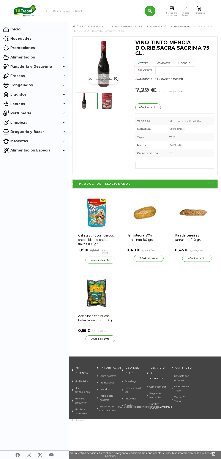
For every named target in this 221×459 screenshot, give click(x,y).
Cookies (129, 405)
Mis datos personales (81, 411)
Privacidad (131, 398)
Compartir (162, 63)
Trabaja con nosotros (106, 397)
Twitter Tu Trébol (180, 399)
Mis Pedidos (81, 381)
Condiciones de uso (133, 390)
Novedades (105, 389)
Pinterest (145, 70)
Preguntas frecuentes (155, 395)
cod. (138, 79)
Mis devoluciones (82, 390)
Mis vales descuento (81, 400)
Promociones (106, 382)
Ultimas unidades (121, 26)
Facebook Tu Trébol (181, 388)
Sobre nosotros (107, 375)
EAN (157, 79)
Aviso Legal (131, 381)
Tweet (143, 63)
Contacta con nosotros (181, 378)
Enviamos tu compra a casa (107, 408)
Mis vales (80, 419)
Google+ (184, 63)
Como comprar (157, 386)
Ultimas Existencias (92, 26)
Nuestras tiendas (154, 406)
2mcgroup (166, 446)
